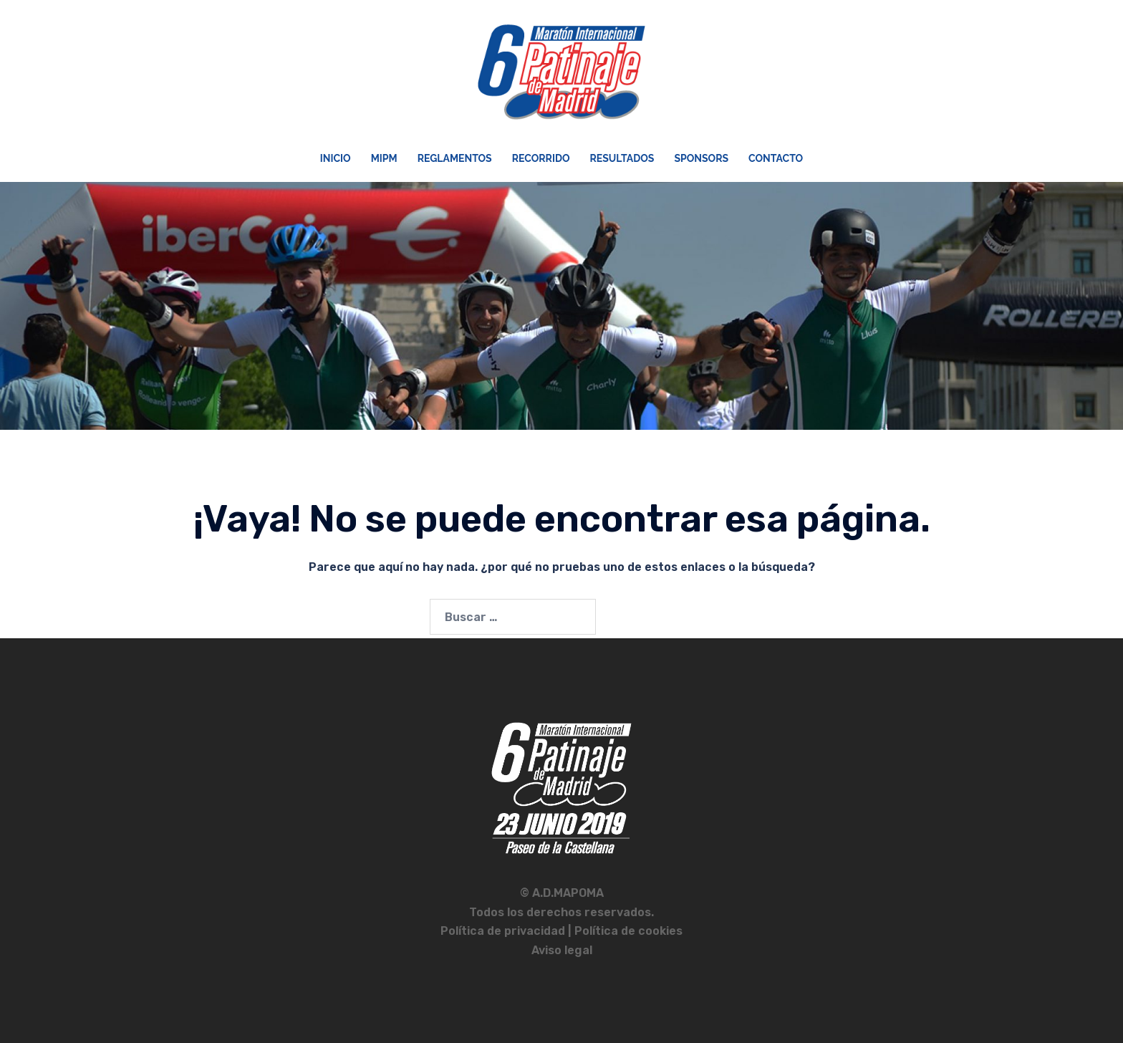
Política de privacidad (504, 931)
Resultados (622, 158)
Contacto (775, 158)
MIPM (384, 158)
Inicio (335, 158)
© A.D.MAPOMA (562, 893)
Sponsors (701, 158)
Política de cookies (628, 931)
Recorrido (541, 158)
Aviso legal (561, 950)
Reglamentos (455, 158)
